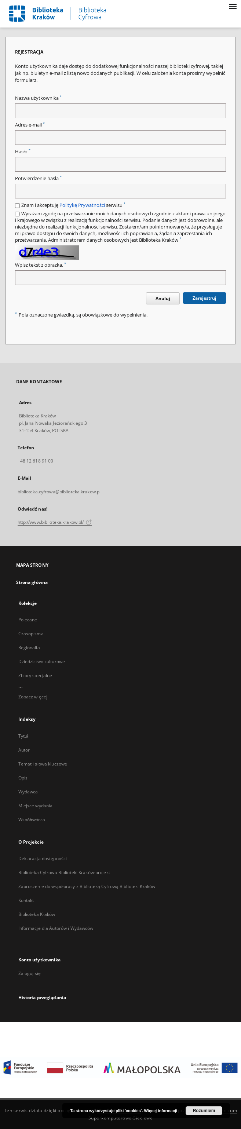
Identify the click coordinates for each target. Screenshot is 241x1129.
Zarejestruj (204, 298)
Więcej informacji (160, 1110)
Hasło (22, 152)
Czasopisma (31, 634)
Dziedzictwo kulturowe (41, 661)
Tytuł (23, 736)
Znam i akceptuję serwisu (73, 205)
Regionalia (29, 647)
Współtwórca (31, 819)
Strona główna (32, 582)
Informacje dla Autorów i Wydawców (56, 928)
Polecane (27, 620)
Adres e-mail (30, 125)
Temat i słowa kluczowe (42, 764)
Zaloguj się (29, 973)
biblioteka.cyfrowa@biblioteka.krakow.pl (59, 492)
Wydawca (28, 792)
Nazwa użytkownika (38, 98)
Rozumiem (204, 1110)
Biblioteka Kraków (36, 914)
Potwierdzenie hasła (38, 178)
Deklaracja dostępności (42, 858)
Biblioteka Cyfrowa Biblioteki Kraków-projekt (64, 872)
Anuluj (163, 298)
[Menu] (232, 6)
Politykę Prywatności (82, 205)
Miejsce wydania (35, 806)
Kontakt (26, 900)
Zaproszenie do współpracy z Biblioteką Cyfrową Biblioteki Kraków (87, 886)
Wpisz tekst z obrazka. (40, 265)
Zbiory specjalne (35, 675)
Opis (23, 778)
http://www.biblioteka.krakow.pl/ (55, 522)
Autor (24, 750)
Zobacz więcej (33, 697)
